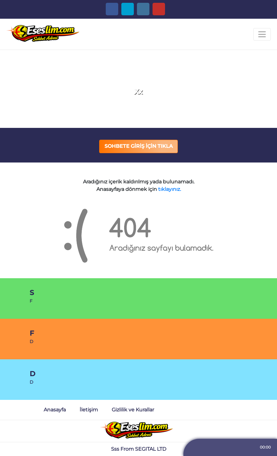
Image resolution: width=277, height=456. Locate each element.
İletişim (89, 410)
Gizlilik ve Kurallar (133, 410)
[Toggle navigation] (262, 34)
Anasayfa (55, 410)
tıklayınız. (169, 189)
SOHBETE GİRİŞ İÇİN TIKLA (138, 146)
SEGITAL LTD (150, 449)
